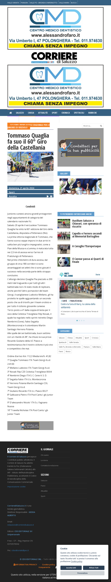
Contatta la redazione (49, 465)
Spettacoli (79, 112)
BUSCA (73, 2)
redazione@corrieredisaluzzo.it (20, 525)
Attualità (43, 112)
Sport (54, 112)
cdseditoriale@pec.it (20, 550)
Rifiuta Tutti (93, 568)
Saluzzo (20, 112)
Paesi (61, 351)
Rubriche (92, 112)
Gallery (13, 119)
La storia (44, 460)
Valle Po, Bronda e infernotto (70, 347)
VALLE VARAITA (13, 2)
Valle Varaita (74, 342)
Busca (68, 351)
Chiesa (31, 112)
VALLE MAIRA (64, 2)
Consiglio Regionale (47, 119)
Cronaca (66, 112)
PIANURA (24, 2)
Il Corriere (27, 119)
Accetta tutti (71, 568)
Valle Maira (96, 347)
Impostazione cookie (16, 486)
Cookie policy (48, 564)
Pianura (86, 347)
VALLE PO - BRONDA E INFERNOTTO (43, 2)
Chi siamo (45, 455)
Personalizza (82, 573)
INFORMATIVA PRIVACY (25, 564)
